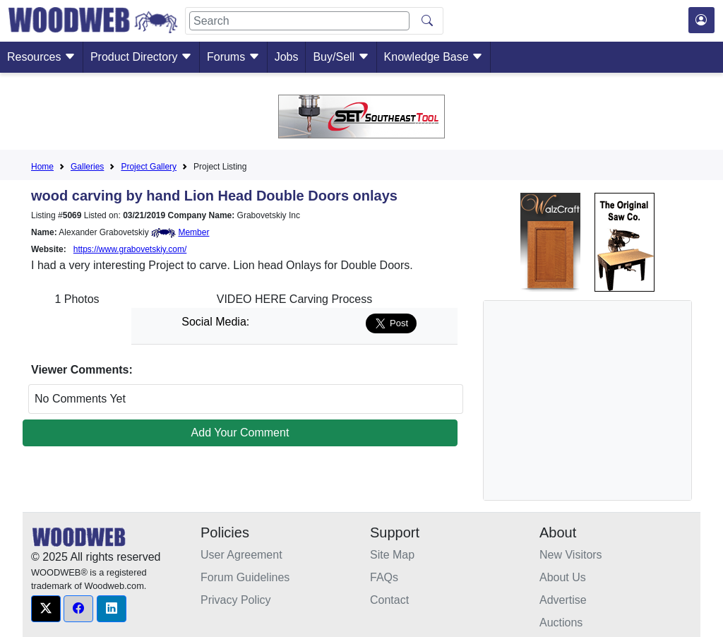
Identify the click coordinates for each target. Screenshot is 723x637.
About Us (562, 577)
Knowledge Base (434, 57)
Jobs (287, 57)
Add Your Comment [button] (240, 433)
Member (193, 232)
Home (42, 167)
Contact (389, 600)
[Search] (299, 20)
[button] (46, 608)
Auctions (560, 623)
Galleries (87, 167)
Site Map (392, 555)
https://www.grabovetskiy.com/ (130, 249)
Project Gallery (149, 167)
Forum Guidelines (245, 577)
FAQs (384, 577)
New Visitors (570, 555)
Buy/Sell (341, 57)
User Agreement (241, 555)
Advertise (563, 600)
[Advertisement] (601, 400)
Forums (233, 57)
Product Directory (141, 57)
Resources (41, 57)
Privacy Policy (236, 600)
